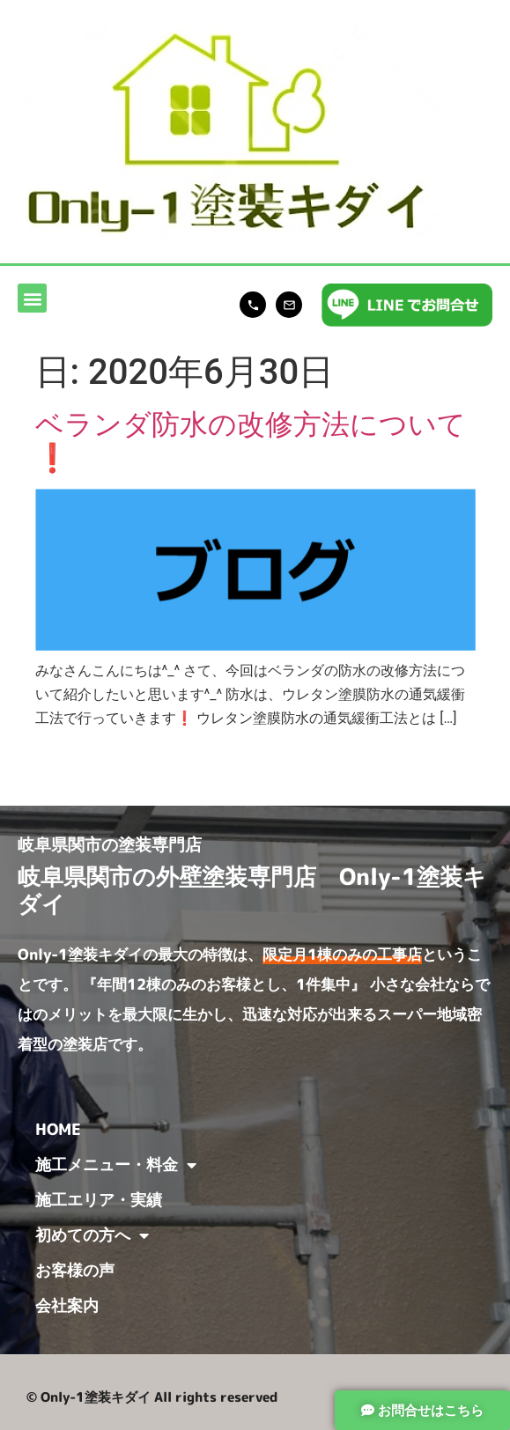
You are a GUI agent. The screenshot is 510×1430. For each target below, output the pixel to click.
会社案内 (67, 1305)
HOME (58, 1129)
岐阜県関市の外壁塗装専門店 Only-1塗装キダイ (252, 889)
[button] (32, 298)
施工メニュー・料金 (115, 1165)
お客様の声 (75, 1270)
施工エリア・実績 (98, 1200)
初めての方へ (92, 1235)
